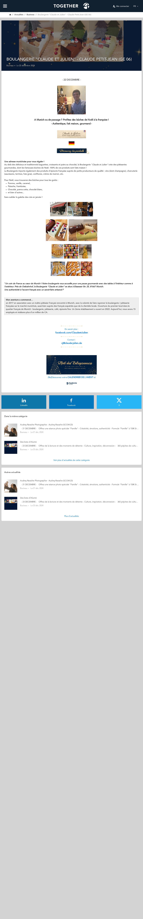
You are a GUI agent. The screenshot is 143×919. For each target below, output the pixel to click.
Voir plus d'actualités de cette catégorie (71, 460)
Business (30, 15)
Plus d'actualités (71, 516)
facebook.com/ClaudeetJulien (71, 333)
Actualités (18, 15)
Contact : (71, 340)
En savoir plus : (71, 329)
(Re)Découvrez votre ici (71, 377)
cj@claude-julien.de (71, 343)
